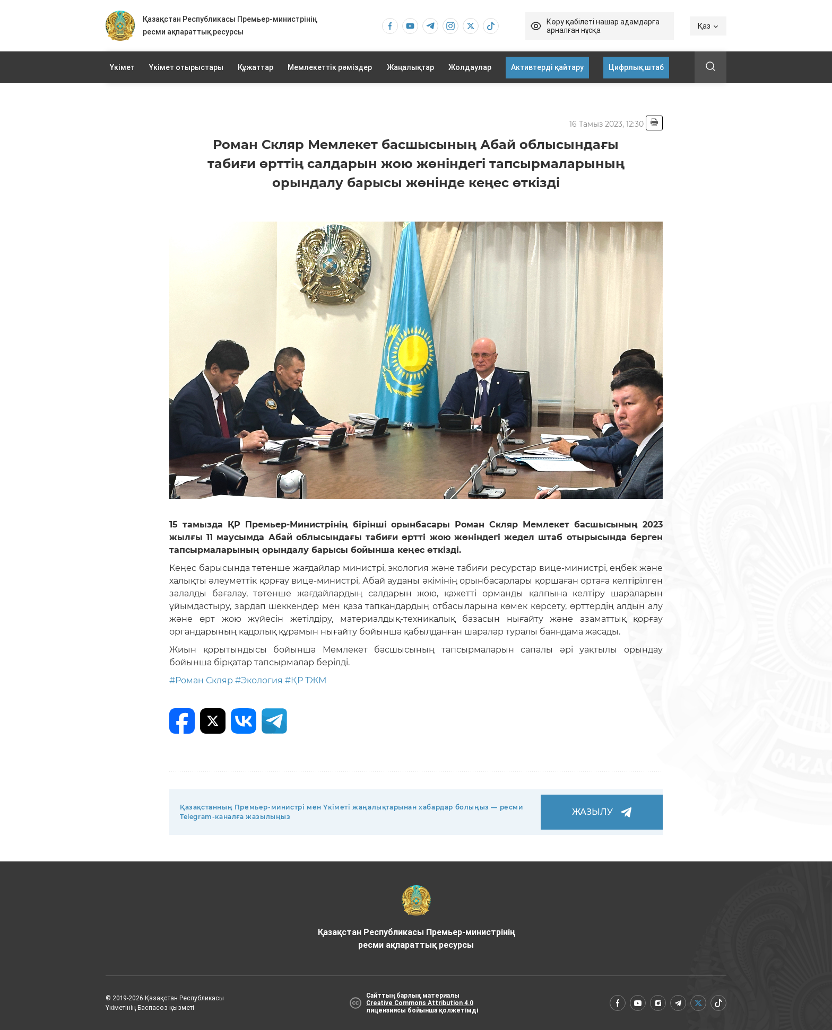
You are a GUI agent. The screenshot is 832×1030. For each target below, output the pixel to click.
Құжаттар (255, 67)
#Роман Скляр (201, 680)
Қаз (708, 26)
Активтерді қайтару (547, 67)
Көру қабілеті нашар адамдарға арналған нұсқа (603, 25)
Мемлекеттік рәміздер (330, 67)
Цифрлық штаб (636, 67)
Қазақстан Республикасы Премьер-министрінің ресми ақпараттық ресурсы (416, 917)
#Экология (259, 680)
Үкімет (122, 67)
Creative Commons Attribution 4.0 (419, 1003)
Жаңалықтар (410, 67)
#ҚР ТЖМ (305, 680)
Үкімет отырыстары (186, 67)
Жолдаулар (469, 67)
